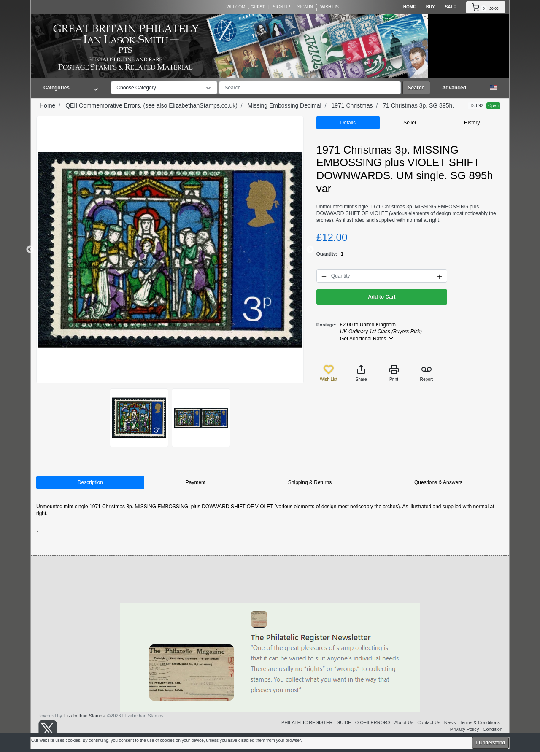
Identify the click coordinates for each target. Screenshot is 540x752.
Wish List (330, 7)
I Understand (490, 743)
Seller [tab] (409, 123)
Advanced (454, 88)
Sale (450, 7)
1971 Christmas (352, 105)
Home (409, 7)
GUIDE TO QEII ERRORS (364, 722)
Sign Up (281, 7)
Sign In (305, 7)
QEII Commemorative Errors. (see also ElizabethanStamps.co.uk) (151, 105)
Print (394, 373)
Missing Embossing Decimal (284, 105)
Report (426, 373)
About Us (403, 722)
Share (361, 373)
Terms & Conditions (479, 722)
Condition (492, 729)
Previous (30, 249)
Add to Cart (381, 297)
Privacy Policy (464, 729)
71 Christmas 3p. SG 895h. (418, 105)
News (450, 722)
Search (416, 88)
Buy (430, 7)
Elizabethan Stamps (84, 715)
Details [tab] (348, 123)
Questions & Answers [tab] (438, 482)
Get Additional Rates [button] (367, 338)
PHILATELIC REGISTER (306, 722)
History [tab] (472, 123)
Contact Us (428, 722)
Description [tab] (90, 482)
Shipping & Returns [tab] (310, 482)
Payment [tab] (195, 482)
